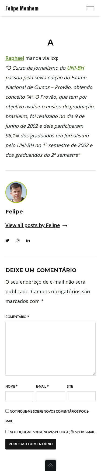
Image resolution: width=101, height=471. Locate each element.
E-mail (42, 386)
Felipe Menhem (22, 8)
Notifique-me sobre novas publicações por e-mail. (52, 432)
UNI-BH (75, 68)
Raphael (14, 58)
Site (70, 386)
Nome (11, 386)
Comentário (17, 317)
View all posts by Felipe (36, 225)
